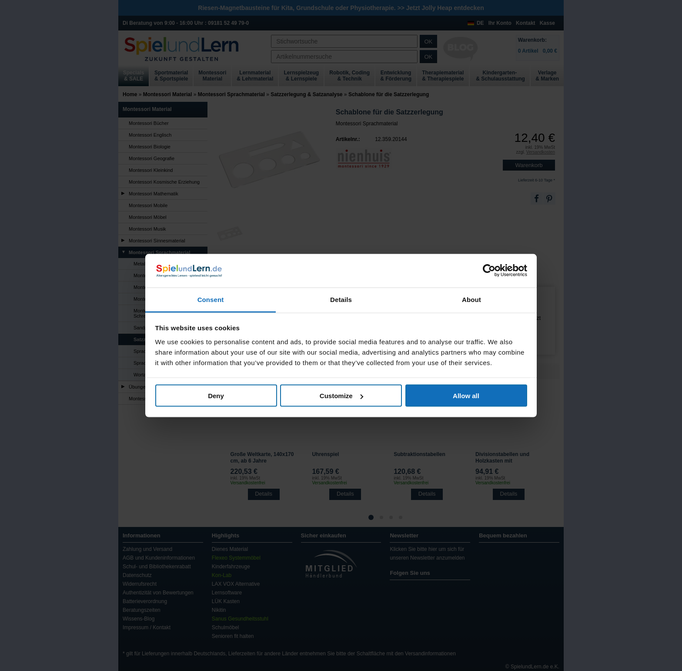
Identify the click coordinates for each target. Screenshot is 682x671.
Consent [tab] (210, 299)
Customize (341, 395)
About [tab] (471, 299)
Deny (216, 395)
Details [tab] (341, 299)
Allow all (466, 395)
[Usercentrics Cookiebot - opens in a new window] (489, 270)
